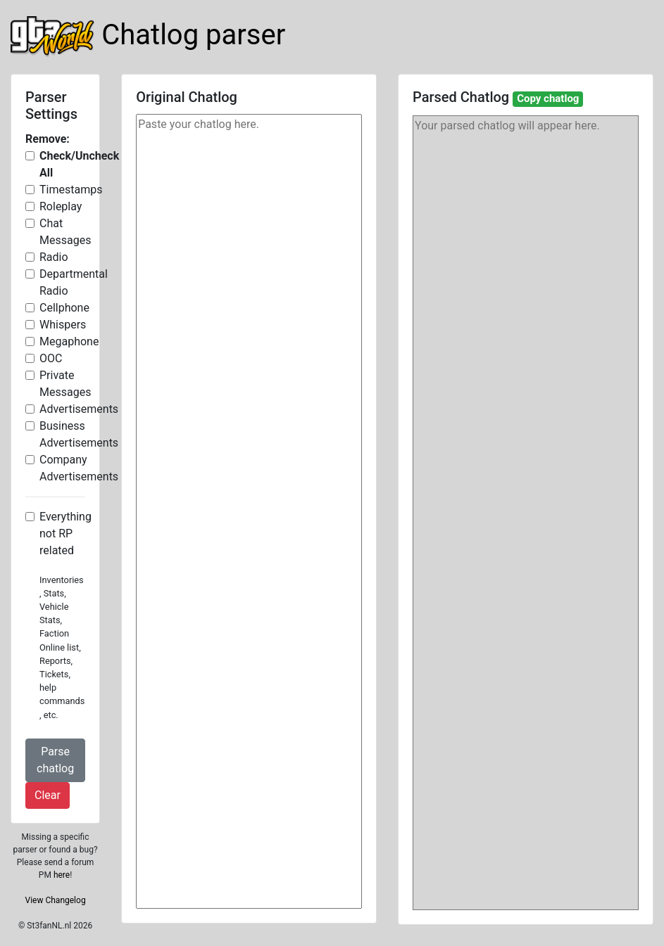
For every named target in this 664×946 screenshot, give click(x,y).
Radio (53, 257)
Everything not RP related (65, 533)
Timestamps (70, 189)
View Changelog (55, 900)
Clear (48, 795)
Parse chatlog (55, 760)
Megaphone (69, 341)
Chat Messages (65, 232)
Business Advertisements (78, 434)
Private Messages (65, 384)
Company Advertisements (78, 468)
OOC (50, 358)
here (62, 875)
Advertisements (78, 409)
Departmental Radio (73, 282)
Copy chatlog (548, 98)
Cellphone (64, 307)
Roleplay (60, 206)
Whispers (62, 324)
